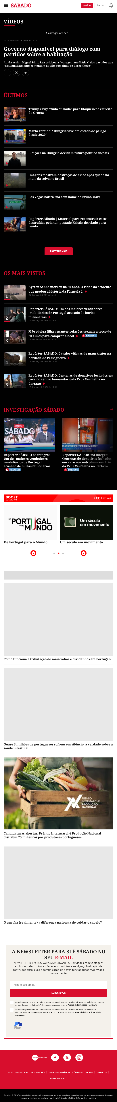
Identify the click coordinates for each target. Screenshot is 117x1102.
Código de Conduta (82, 1072)
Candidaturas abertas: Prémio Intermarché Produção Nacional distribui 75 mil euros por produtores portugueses (52, 835)
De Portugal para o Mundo (25, 542)
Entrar (100, 5)
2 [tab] (58, 553)
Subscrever (58, 992)
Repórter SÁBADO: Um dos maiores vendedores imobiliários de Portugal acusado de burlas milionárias (65, 313)
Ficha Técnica (38, 1072)
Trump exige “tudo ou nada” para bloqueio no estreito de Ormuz (70, 111)
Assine (87, 5)
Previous (33, 553)
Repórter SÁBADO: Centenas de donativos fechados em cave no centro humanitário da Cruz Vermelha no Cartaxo (70, 379)
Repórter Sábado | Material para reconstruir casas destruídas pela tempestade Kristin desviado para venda (67, 222)
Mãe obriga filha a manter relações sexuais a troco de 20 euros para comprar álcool (69, 333)
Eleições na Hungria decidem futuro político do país (68, 153)
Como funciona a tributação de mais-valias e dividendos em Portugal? (57, 659)
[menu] (6, 5)
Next (84, 553)
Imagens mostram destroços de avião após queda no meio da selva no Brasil (68, 177)
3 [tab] (63, 553)
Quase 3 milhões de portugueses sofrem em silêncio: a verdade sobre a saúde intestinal (58, 746)
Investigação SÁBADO (34, 410)
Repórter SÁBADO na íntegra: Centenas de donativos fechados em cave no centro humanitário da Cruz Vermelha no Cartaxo (87, 460)
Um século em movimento (81, 542)
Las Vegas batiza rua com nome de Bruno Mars (64, 197)
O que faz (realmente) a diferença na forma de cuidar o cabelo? (53, 922)
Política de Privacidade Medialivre (82, 1005)
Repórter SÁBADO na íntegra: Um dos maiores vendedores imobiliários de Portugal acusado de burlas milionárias (27, 460)
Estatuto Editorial (18, 1072)
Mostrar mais (58, 251)
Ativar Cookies (57, 1078)
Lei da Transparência (59, 1072)
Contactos (101, 1072)
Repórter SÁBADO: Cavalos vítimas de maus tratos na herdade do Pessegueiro (69, 355)
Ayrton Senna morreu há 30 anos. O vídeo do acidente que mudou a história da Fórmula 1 (69, 289)
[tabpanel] (30, 524)
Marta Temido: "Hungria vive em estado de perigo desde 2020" (67, 133)
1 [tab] (54, 553)
